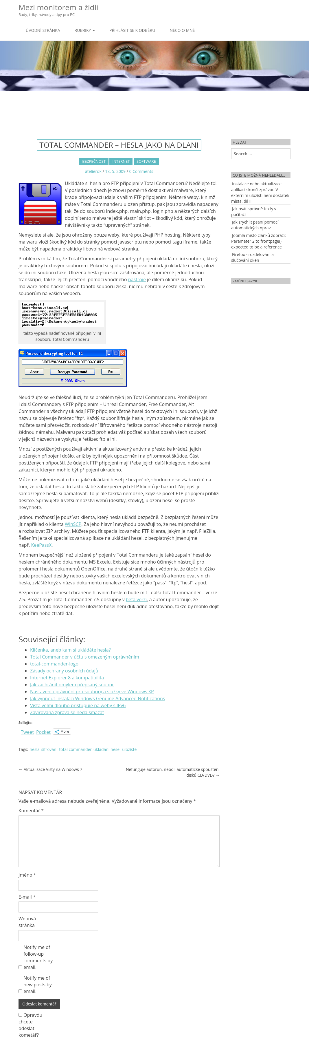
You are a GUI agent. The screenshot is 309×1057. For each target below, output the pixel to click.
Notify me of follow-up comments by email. (38, 957)
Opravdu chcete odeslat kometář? (30, 1025)
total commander (75, 749)
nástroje (137, 279)
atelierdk (93, 171)
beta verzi (136, 599)
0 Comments (141, 171)
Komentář (31, 810)
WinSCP (73, 524)
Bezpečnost (93, 161)
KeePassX (41, 545)
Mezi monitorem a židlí (58, 9)
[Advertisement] (154, 110)
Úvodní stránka (43, 30)
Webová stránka (27, 921)
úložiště (129, 749)
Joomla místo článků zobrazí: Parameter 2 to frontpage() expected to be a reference (258, 241)
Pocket (43, 732)
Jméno (27, 875)
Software (146, 161)
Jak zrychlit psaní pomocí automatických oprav (254, 225)
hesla (34, 749)
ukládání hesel (107, 749)
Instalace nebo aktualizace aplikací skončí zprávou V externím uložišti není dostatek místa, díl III (260, 192)
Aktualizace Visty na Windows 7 (50, 769)
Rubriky (85, 30)
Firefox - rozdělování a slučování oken (252, 257)
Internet (121, 161)
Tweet (27, 731)
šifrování (49, 749)
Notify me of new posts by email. (37, 984)
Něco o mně (182, 30)
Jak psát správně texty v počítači (253, 211)
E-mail (27, 897)
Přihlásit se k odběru (132, 30)
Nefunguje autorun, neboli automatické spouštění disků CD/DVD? (173, 772)
